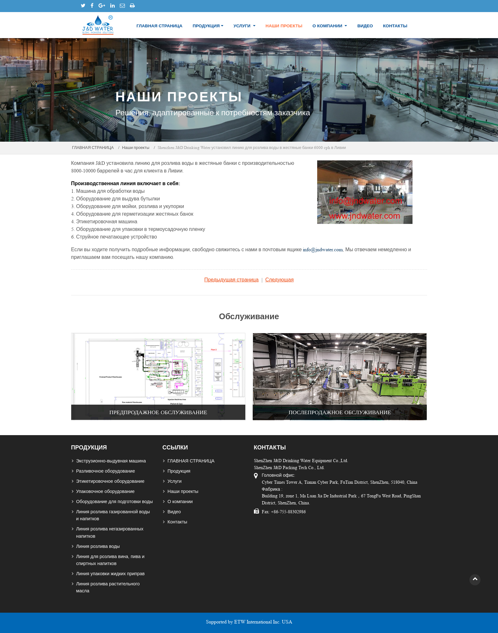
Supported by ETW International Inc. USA (249, 621)
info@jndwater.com (323, 249)
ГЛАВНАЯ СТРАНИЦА (159, 26)
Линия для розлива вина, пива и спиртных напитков (110, 560)
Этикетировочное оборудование (110, 481)
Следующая (279, 279)
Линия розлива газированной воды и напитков (113, 515)
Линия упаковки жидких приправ (110, 573)
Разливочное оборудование (105, 471)
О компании (180, 501)
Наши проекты (284, 26)
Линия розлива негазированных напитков (110, 532)
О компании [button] (328, 26)
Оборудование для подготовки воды (114, 501)
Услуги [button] (243, 26)
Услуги (174, 481)
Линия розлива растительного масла (108, 587)
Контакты (395, 26)
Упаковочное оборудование (105, 491)
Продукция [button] (206, 26)
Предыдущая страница (231, 279)
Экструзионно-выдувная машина (111, 460)
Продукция (178, 471)
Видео (365, 26)
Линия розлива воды (98, 546)
